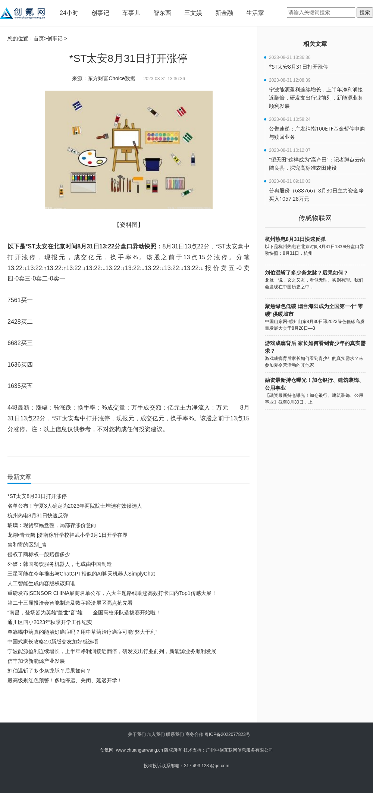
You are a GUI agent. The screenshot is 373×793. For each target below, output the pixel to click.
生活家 (255, 13)
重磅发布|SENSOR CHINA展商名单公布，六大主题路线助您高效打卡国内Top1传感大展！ (112, 593)
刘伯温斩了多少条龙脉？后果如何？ (49, 671)
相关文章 (315, 44)
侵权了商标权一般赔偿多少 (38, 554)
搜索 (365, 12)
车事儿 (131, 13)
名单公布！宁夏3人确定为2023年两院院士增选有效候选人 (74, 506)
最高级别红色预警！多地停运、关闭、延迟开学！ (64, 680)
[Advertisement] (126, 706)
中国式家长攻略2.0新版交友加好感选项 (52, 642)
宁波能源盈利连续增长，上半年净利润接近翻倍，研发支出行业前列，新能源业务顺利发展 (111, 651)
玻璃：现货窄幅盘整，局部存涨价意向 (51, 525)
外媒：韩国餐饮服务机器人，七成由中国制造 (59, 564)
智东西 (162, 13)
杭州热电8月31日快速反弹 (37, 515)
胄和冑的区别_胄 (27, 545)
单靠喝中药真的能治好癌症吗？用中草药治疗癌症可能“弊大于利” (82, 632)
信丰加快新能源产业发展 (36, 661)
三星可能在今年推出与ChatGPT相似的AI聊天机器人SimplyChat (81, 574)
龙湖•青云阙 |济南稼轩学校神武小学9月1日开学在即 (67, 535)
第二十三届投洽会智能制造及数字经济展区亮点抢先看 (70, 603)
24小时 (69, 13)
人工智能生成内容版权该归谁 (41, 583)
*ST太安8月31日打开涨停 (37, 496)
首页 (39, 38)
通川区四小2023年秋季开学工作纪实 (49, 622)
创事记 (100, 13)
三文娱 (193, 13)
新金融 (224, 13)
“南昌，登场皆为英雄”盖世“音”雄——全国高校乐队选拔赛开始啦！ (84, 612)
